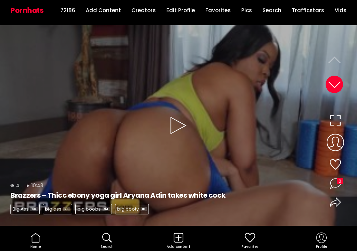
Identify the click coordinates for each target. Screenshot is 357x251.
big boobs (93, 209)
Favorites (218, 10)
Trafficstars (308, 10)
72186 (67, 10)
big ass (57, 209)
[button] (334, 84)
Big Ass (25, 209)
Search (272, 10)
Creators (143, 10)
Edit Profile (180, 10)
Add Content (103, 10)
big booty (132, 209)
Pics (246, 10)
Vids (341, 10)
